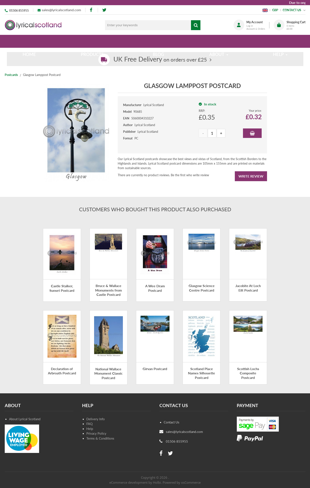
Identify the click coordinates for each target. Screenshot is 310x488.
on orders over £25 (160, 59)
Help (89, 429)
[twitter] (104, 10)
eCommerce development (128, 482)
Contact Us (171, 422)
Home (33, 41)
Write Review (250, 176)
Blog (158, 41)
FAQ (89, 424)
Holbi (157, 482)
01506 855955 (19, 10)
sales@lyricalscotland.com (61, 10)
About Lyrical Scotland (24, 419)
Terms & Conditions (100, 438)
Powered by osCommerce (182, 482)
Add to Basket (252, 133)
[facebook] (91, 10)
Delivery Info (95, 419)
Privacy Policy (96, 433)
